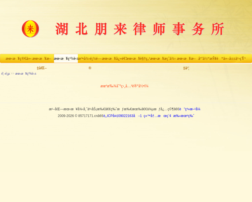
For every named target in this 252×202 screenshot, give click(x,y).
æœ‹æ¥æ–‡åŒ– (41, 59)
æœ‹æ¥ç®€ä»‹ (18, 58)
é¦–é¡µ (5, 73)
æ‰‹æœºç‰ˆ (183, 116)
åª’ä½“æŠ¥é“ (210, 58)
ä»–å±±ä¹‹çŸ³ (234, 58)
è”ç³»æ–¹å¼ (191, 109)
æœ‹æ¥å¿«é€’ (114, 58)
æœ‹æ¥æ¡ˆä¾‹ (162, 58)
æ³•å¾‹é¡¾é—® (90, 59)
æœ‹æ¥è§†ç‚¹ (138, 58)
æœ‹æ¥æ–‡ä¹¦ (186, 59)
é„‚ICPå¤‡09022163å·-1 (122, 116)
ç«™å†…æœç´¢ (157, 116)
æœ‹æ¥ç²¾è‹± (66, 58)
